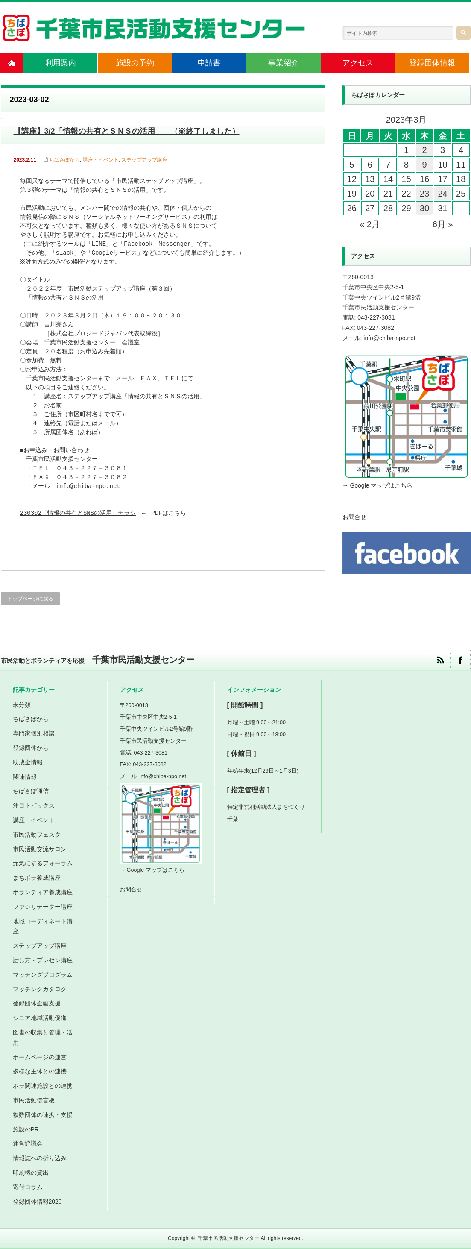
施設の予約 (135, 63)
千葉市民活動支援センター (228, 1239)
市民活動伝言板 (34, 1100)
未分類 (22, 704)
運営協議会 (28, 1143)
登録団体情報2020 (37, 1201)
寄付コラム (28, 1187)
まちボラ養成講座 (37, 878)
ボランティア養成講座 (43, 892)
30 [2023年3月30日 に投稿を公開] (424, 208)
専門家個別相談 (34, 733)
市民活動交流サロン (40, 849)
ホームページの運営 (40, 1057)
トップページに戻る (30, 599)
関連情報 (25, 776)
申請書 (209, 63)
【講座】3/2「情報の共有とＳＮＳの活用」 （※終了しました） (127, 131)
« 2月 (370, 224)
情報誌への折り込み (40, 1158)
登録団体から (31, 747)
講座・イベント (101, 160)
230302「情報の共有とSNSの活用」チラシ (78, 513)
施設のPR (26, 1129)
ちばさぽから (64, 160)
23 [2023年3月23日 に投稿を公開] (424, 193)
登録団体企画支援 (37, 1003)
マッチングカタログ (40, 989)
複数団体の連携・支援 (43, 1114)
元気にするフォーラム (43, 863)
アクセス (357, 63)
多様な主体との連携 (40, 1071)
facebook (460, 660)
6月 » (443, 224)
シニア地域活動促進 (40, 1018)
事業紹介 (283, 63)
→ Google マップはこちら (377, 485)
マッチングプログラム (43, 974)
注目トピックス (34, 805)
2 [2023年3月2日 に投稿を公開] (424, 150)
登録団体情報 (432, 63)
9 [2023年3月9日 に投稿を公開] (424, 164)
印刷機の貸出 (31, 1172)
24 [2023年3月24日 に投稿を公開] (442, 193)
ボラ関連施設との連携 (43, 1086)
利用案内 (60, 63)
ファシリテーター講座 (43, 906)
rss (440, 660)
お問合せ (354, 517)
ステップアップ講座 (144, 160)
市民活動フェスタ (37, 834)
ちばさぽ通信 (31, 791)
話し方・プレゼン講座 (43, 960)
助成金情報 (28, 762)
